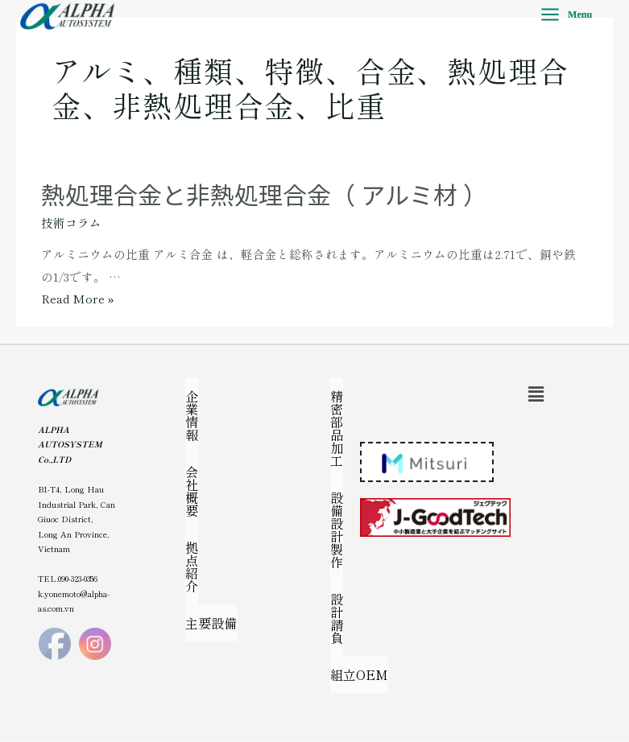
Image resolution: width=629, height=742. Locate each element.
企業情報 (191, 415)
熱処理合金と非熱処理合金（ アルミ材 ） (264, 194)
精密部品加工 (336, 428)
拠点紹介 (191, 567)
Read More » (77, 298)
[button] (536, 393)
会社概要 (191, 491)
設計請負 (336, 618)
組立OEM (359, 674)
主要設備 (211, 623)
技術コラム (71, 222)
